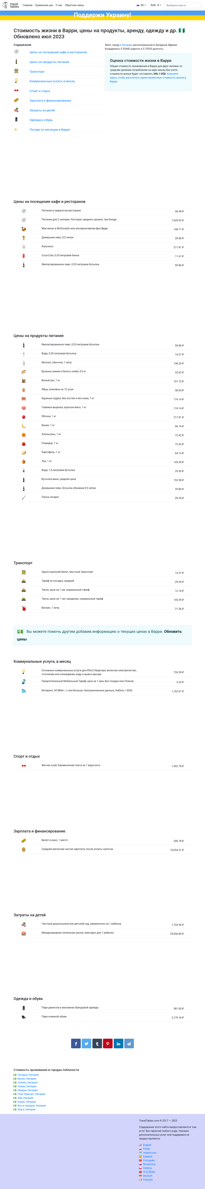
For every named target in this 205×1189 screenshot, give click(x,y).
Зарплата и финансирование (50, 100)
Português (147, 1160)
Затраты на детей (42, 110)
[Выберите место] (182, 5)
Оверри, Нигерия (28, 1090)
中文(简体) (147, 1171)
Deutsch (145, 1175)
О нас (59, 5)
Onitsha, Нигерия (28, 1082)
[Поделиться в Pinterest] (108, 1043)
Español (145, 1156)
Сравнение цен (44, 5)
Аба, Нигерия (25, 1097)
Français (146, 1179)
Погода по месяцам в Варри (49, 129)
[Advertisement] (102, 169)
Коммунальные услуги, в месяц (52, 81)
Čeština (145, 1168)
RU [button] (140, 5)
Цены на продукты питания (49, 62)
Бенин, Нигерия (27, 1078)
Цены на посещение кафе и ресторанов (58, 52)
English (145, 1145)
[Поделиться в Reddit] (129, 1043)
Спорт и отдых (39, 91)
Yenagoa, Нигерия (28, 1074)
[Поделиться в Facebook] (76, 1043)
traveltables (14, 5)
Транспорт (37, 71)
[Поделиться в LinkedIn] (118, 1043)
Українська (147, 1152)
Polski (144, 1148)
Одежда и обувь (41, 120)
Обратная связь (74, 5)
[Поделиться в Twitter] (86, 1043)
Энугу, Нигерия (26, 1109)
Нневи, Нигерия (27, 1086)
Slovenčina (147, 1164)
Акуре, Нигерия (27, 1101)
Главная (28, 5)
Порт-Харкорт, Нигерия (31, 1094)
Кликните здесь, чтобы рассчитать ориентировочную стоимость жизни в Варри (148, 77)
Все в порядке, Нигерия (32, 1105)
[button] (156, 5)
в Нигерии (125, 44)
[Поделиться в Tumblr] (97, 1043)
